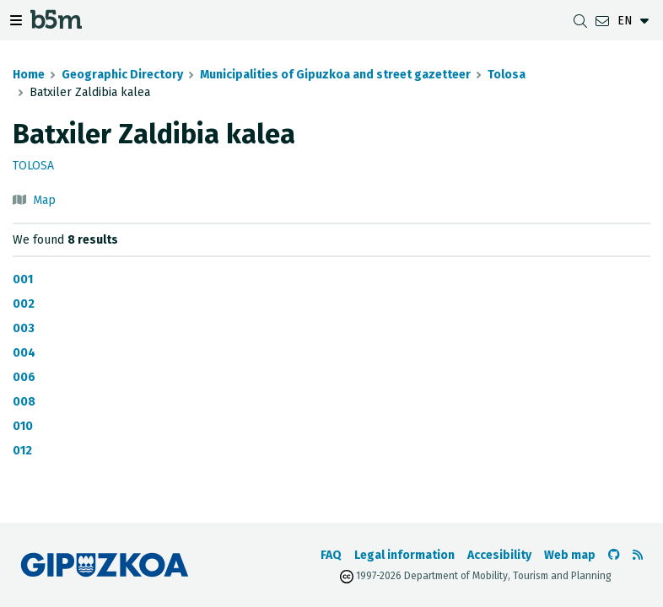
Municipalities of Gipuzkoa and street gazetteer (335, 74)
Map (44, 200)
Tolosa (507, 74)
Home (29, 74)
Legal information (404, 555)
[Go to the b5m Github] (614, 555)
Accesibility (499, 555)
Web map (570, 555)
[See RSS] (638, 555)
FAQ (331, 555)
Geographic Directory (122, 74)
